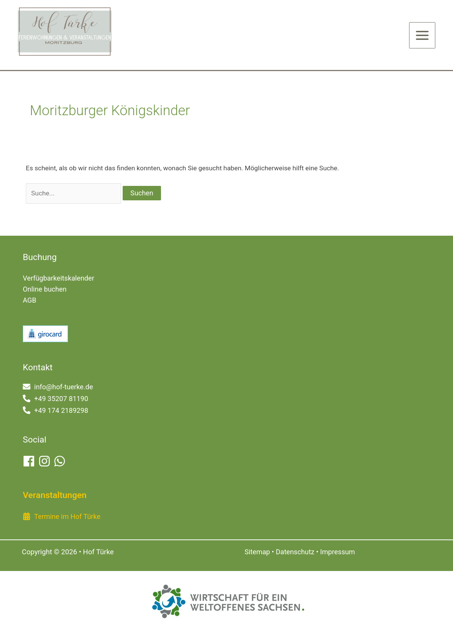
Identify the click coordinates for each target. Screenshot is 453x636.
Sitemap (257, 552)
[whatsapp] (60, 461)
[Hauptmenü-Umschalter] (422, 36)
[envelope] (58, 387)
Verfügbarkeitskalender (58, 279)
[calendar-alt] (61, 517)
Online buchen (44, 290)
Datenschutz (295, 552)
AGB (29, 301)
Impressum (337, 552)
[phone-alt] (55, 399)
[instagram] (45, 461)
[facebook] (29, 461)
